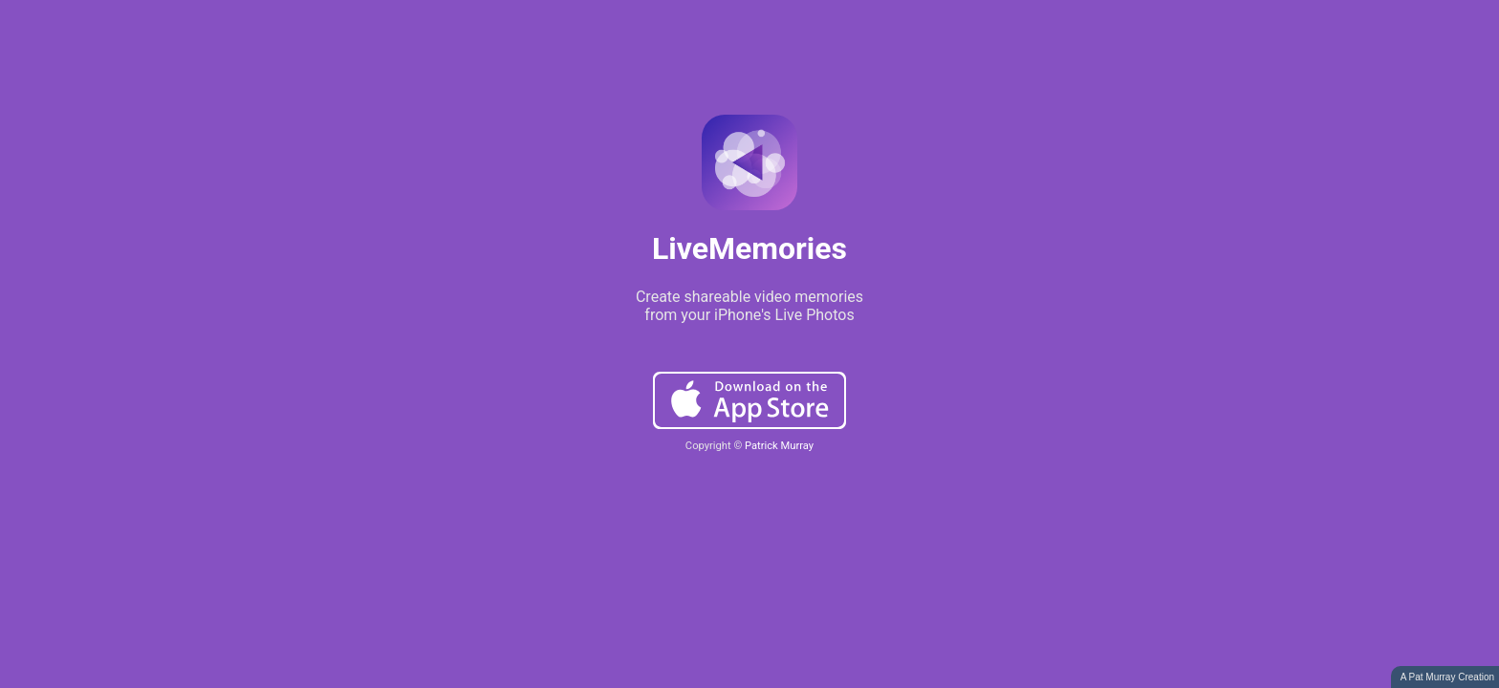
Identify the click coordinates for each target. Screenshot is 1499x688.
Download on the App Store (749, 400)
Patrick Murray (779, 446)
